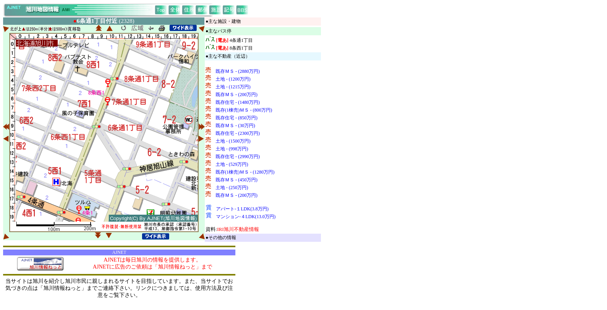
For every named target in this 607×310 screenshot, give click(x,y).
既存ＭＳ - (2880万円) (238, 71)
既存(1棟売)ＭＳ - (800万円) (244, 110)
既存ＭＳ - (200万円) (236, 94)
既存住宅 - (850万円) (236, 118)
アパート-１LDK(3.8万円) (242, 209)
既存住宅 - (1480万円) (238, 102)
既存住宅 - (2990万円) (238, 156)
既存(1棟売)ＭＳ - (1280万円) (245, 172)
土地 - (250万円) (232, 187)
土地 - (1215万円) (233, 87)
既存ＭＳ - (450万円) (236, 180)
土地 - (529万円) (232, 164)
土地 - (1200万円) (233, 79)
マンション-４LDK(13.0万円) (246, 216)
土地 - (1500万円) (233, 141)
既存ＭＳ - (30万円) (235, 125)
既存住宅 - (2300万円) (238, 133)
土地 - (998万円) (232, 149)
